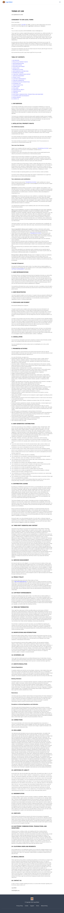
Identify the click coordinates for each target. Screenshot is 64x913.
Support (32, 905)
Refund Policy (44, 905)
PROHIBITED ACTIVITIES (31, 182)
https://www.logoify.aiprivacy (20, 581)
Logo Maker (23, 24)
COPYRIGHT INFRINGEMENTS (17, 269)
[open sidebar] (59, 2)
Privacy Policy (19, 905)
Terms (37, 905)
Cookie (26, 905)
